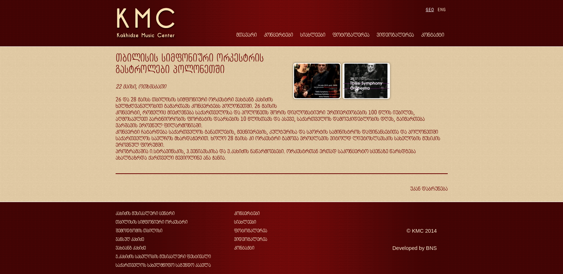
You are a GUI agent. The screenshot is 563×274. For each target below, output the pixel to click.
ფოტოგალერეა (350, 34)
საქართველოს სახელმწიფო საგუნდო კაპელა (163, 265)
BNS (431, 248)
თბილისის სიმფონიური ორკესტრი (151, 222)
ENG (442, 9)
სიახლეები (312, 34)
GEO (430, 9)
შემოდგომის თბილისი (139, 231)
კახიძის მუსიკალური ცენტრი (145, 213)
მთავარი (246, 34)
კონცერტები (278, 34)
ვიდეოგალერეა (395, 34)
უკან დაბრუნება (429, 189)
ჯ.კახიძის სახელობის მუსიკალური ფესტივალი (163, 257)
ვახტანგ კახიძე (131, 248)
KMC (418, 231)
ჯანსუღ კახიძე (130, 239)
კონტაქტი (432, 34)
